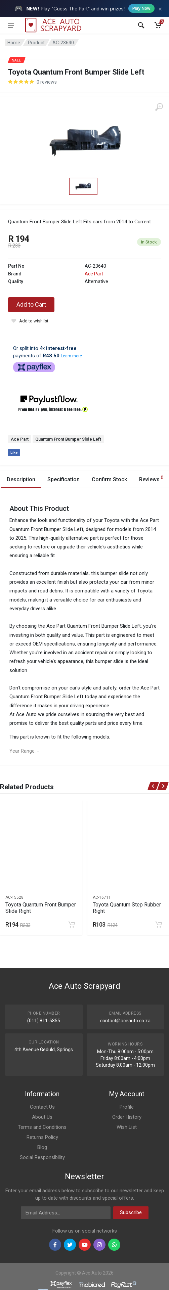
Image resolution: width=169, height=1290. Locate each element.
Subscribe (131, 1212)
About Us (42, 1117)
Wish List (127, 1127)
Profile (127, 1107)
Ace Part (94, 273)
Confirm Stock (109, 479)
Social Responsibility (42, 1157)
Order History (126, 1117)
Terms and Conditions (42, 1127)
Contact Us (42, 1107)
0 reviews (47, 82)
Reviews (151, 478)
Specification (63, 479)
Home (13, 42)
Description (21, 479)
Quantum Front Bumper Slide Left (68, 439)
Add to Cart (31, 304)
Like (13, 452)
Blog (42, 1147)
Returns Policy (42, 1137)
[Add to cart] (72, 925)
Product (36, 42)
